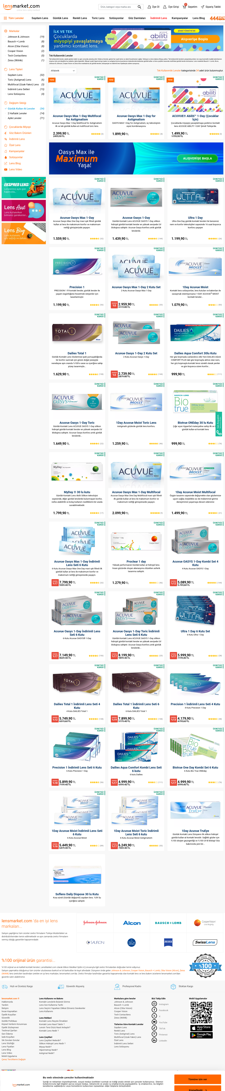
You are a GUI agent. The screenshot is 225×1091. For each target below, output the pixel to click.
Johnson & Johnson (24, 37)
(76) (215, 443)
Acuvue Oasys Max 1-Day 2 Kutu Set (136, 287)
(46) (156, 443)
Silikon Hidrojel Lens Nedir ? (52, 1043)
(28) (215, 655)
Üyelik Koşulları (9, 1014)
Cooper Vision (24, 51)
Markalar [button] (11, 31)
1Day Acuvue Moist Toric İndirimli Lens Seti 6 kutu (136, 832)
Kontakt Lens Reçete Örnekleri (53, 1021)
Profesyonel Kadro (127, 986)
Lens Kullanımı (46, 1011)
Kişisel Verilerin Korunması (14, 1024)
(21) (215, 513)
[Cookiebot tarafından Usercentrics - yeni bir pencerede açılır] (21, 1084)
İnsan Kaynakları (9, 1011)
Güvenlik (6, 1017)
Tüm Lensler (14, 18)
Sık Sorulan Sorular (10, 1040)
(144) (155, 238)
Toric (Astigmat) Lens (24, 80)
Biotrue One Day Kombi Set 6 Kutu (195, 767)
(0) (97, 134)
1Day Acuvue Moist (195, 287)
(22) (97, 443)
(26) (215, 238)
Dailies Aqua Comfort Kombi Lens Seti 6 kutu (136, 769)
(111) (214, 374)
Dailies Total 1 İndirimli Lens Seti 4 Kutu (77, 705)
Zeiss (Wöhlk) (24, 60)
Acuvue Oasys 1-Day (136, 217)
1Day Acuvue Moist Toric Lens (136, 422)
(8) (156, 134)
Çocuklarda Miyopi (17, 126)
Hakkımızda (7, 1002)
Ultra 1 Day (195, 217)
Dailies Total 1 (77, 353)
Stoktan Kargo (181, 986)
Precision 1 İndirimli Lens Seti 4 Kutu (195, 704)
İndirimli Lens (158, 18)
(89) (97, 846)
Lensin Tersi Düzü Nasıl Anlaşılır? (54, 1027)
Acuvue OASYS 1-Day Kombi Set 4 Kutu (195, 563)
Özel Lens (12, 145)
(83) (215, 305)
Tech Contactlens (24, 55)
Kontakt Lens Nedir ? (49, 1030)
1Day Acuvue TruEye (195, 831)
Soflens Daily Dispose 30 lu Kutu (77, 894)
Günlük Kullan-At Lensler (24, 108)
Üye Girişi (171, 7)
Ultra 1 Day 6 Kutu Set (195, 631)
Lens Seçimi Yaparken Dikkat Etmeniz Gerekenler (62, 1008)
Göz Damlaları (137, 18)
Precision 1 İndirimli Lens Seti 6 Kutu (77, 767)
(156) (96, 655)
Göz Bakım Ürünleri (17, 133)
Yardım (5, 1005)
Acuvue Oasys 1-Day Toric (77, 422)
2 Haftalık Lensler (24, 113)
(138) (96, 719)
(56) (97, 305)
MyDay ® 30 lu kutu (77, 492)
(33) (156, 305)
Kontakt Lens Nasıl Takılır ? (51, 1024)
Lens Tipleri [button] (13, 69)
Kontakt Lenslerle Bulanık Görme (54, 1002)
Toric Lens (98, 18)
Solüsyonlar (116, 18)
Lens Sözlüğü (8, 1043)
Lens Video (13, 169)
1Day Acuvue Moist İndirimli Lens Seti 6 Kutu (77, 832)
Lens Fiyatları (8, 1046)
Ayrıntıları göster (53, 1075)
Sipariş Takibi (211, 7)
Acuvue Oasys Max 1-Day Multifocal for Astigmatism (77, 117)
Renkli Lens (80, 18)
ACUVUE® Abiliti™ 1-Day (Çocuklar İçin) (195, 117)
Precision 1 (77, 287)
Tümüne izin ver (197, 1060)
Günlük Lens (60, 18)
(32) (97, 238)
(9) (156, 513)
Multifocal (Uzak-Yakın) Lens (24, 84)
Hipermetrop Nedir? (48, 1050)
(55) (156, 846)
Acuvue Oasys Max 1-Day (77, 217)
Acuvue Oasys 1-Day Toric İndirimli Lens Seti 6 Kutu (136, 633)
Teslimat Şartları (9, 1030)
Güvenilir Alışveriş (71, 986)
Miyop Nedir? (45, 1047)
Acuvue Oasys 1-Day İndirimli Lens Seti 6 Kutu (77, 633)
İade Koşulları (8, 1037)
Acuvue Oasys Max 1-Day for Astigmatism (136, 117)
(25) (156, 655)
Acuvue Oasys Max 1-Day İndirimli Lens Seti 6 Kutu (77, 563)
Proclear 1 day (136, 561)
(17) (97, 513)
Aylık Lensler (24, 118)
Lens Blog (199, 18)
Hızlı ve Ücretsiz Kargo (17, 986)
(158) (96, 374)
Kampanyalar (180, 18)
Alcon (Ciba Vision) (24, 46)
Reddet (198, 1082)
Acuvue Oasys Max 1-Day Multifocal (136, 492)
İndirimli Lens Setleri (24, 89)
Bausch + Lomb (24, 41)
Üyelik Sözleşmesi (10, 1027)
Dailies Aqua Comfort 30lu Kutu (195, 353)
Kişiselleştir (198, 1071)
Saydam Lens (40, 18)
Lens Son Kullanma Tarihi (51, 1005)
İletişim (5, 1008)
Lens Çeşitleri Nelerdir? (50, 1040)
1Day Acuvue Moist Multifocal (195, 492)
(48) (215, 719)
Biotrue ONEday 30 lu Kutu (195, 422)
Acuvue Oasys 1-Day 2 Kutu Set (136, 353)
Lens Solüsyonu (24, 94)
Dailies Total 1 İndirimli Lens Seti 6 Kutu (136, 705)
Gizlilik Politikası (9, 1021)
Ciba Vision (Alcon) (170, 970)
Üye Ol (153, 7)
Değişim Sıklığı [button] (15, 103)
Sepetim (190, 6)
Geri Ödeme (7, 1034)
